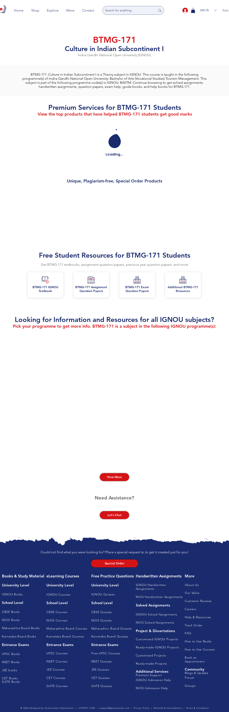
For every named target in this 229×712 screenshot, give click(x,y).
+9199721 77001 (87, 708)
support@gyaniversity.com (115, 708)
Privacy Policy (142, 708)
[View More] (114, 477)
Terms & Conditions (197, 708)
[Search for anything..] (127, 10)
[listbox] (208, 10)
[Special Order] (114, 563)
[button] (35, 10)
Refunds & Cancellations (168, 708)
